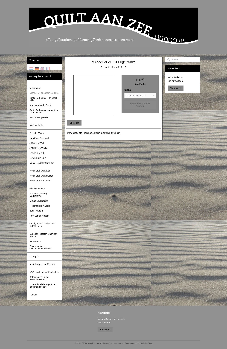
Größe (127, 90)
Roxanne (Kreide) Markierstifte (38, 194)
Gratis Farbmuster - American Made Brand (43, 111)
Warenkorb (175, 88)
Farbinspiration (36, 125)
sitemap (105, 343)
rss (111, 343)
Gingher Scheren (37, 188)
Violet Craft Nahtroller (40, 180)
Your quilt (34, 256)
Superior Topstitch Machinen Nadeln (43, 235)
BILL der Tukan (36, 133)
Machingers (35, 241)
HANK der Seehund (39, 138)
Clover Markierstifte (39, 201)
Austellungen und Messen (42, 264)
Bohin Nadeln (36, 210)
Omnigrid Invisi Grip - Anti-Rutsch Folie (42, 224)
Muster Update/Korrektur (41, 163)
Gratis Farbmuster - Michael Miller (43, 99)
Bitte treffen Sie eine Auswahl (140, 104)
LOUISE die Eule (37, 158)
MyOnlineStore (146, 343)
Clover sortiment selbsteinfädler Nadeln (40, 247)
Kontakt (33, 294)
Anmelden (105, 329)
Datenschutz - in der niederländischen (39, 278)
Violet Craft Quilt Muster (41, 175)
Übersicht (74, 123)
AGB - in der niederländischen (44, 272)
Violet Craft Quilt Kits (39, 170)
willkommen (35, 88)
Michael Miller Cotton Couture (43, 93)
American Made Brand (40, 105)
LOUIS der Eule (37, 153)
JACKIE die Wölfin (38, 148)
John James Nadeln (39, 216)
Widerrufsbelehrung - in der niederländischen (42, 285)
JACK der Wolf (36, 143)
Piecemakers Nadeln (39, 206)
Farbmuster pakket (38, 117)
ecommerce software (122, 343)
